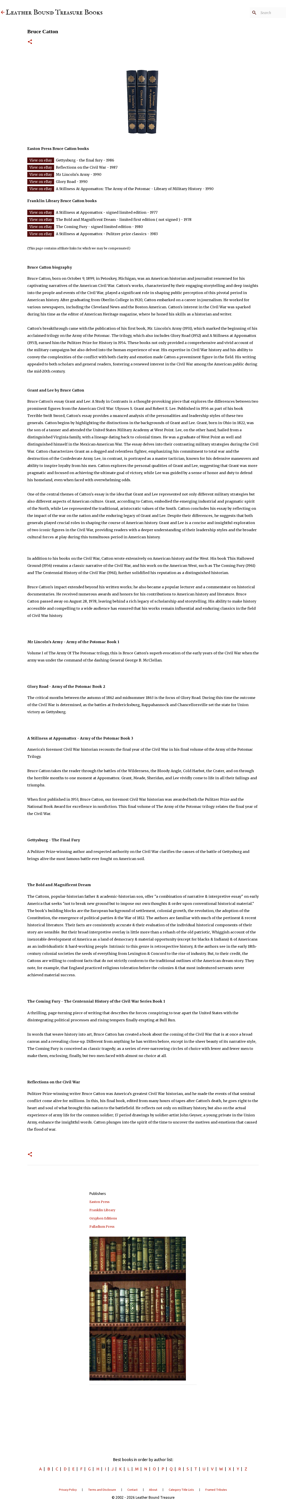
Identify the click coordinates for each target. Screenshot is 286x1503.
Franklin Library (102, 1210)
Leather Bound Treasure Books (54, 12)
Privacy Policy (68, 1489)
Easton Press (99, 1202)
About (153, 1489)
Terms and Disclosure (102, 1489)
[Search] (262, 12)
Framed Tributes (216, 1489)
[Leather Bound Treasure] (2, 13)
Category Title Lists (181, 1489)
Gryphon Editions (103, 1218)
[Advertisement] (143, 1419)
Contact (132, 1489)
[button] (30, 42)
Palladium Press (101, 1227)
